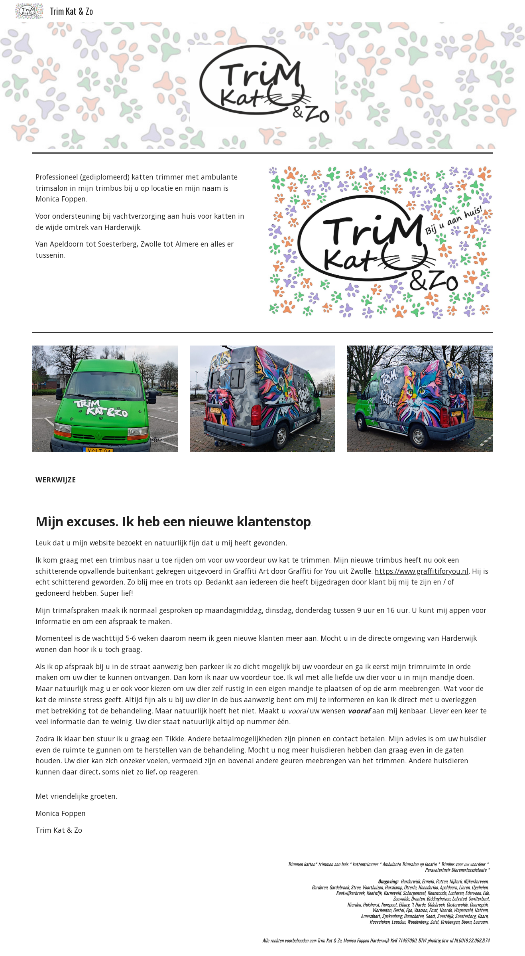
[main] (144, 216)
